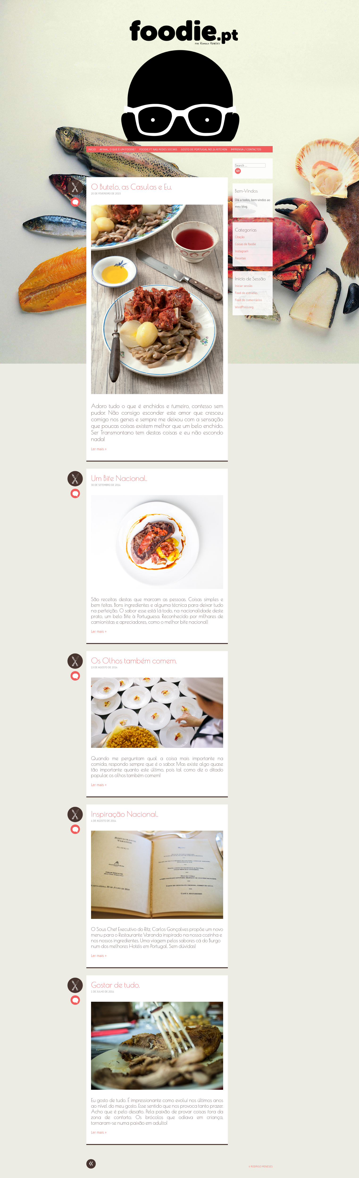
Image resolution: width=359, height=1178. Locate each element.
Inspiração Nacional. (75, 814)
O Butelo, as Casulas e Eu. (75, 187)
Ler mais (99, 449)
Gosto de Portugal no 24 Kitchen (204, 149)
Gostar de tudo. (75, 985)
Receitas (240, 258)
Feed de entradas (246, 293)
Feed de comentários (248, 300)
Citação (240, 237)
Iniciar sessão (243, 286)
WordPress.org (244, 307)
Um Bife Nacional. (75, 478)
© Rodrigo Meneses (261, 1166)
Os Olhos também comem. (75, 661)
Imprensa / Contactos (246, 149)
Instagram (241, 251)
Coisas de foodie (245, 244)
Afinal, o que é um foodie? (118, 149)
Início (92, 149)
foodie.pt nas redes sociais (158, 149)
